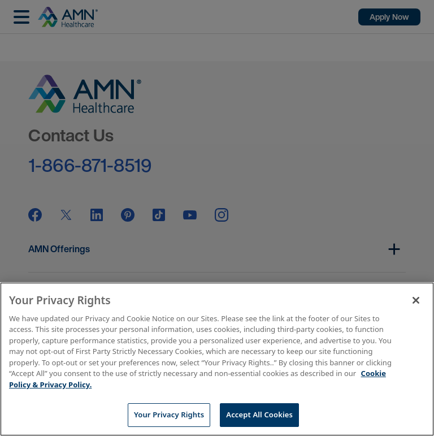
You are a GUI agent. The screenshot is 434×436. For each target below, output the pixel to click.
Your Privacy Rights (169, 414)
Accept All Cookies (259, 414)
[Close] (415, 300)
